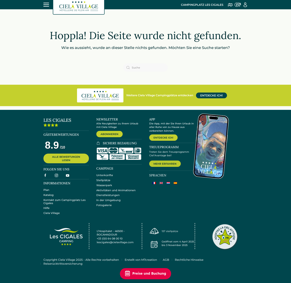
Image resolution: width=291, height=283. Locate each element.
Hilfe (46, 210)
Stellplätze (103, 183)
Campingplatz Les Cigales (202, 5)
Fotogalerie (104, 208)
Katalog (48, 197)
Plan (46, 192)
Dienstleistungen (108, 198)
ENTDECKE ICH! (211, 95)
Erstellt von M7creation (141, 263)
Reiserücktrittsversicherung (62, 267)
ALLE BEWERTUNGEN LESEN (66, 160)
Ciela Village (51, 215)
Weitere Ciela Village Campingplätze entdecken (159, 95)
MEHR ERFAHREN (164, 166)
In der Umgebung (108, 203)
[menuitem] (154, 186)
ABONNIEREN (109, 134)
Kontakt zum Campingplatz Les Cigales (64, 204)
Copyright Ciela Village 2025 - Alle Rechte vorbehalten (81, 263)
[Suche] (145, 67)
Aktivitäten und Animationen (116, 193)
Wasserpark (104, 188)
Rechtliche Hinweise (189, 263)
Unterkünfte (104, 178)
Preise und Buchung (145, 273)
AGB (166, 263)
